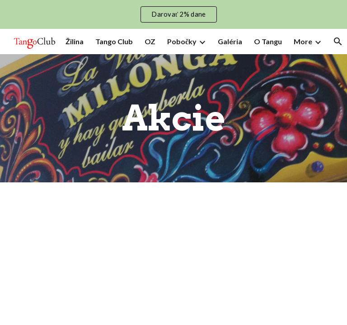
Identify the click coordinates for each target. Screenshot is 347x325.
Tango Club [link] (114, 41)
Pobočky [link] (182, 41)
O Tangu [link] (268, 41)
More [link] (303, 41)
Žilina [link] (75, 41)
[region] (173, 14)
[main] (173, 118)
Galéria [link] (230, 41)
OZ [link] (150, 41)
